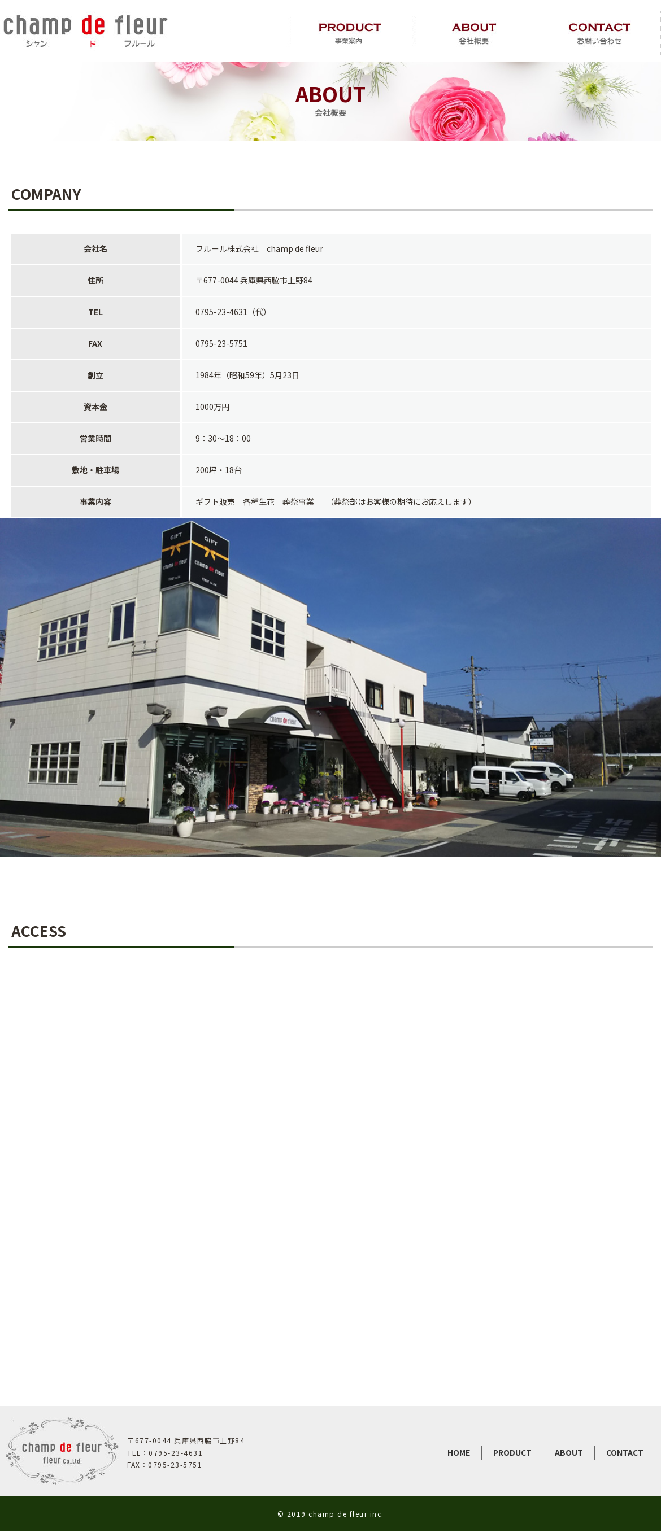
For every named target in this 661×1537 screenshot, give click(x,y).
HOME (458, 1452)
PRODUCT (512, 1452)
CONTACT (624, 1452)
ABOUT (569, 1452)
